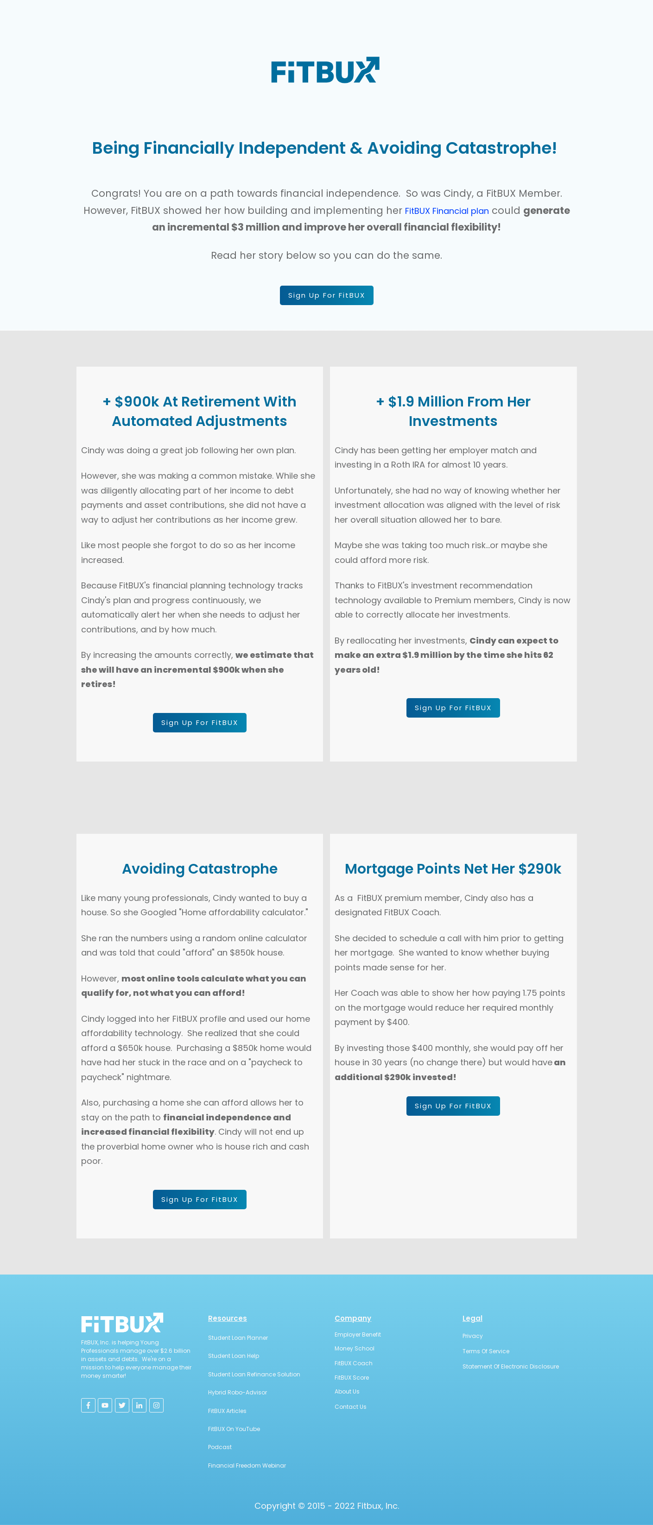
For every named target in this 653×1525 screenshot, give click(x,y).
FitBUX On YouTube (234, 1429)
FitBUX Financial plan (447, 211)
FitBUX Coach (354, 1363)
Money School (354, 1348)
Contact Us (351, 1407)
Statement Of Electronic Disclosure (511, 1366)
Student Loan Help (233, 1356)
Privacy (473, 1336)
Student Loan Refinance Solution (254, 1374)
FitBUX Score (352, 1377)
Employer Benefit (358, 1334)
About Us (347, 1391)
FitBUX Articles (227, 1411)
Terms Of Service (486, 1351)
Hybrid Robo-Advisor (237, 1392)
